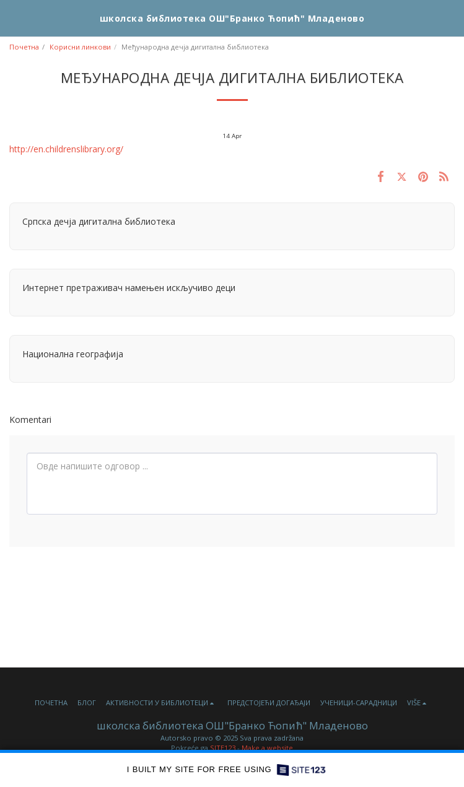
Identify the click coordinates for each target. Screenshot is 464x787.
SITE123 (222, 747)
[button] (13, 17)
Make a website (267, 747)
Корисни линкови (80, 46)
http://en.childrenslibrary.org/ (66, 149)
